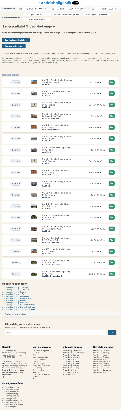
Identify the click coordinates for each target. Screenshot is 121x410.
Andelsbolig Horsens (71, 364)
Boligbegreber (38, 370)
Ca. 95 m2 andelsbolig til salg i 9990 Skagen (56, 137)
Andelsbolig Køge (100, 355)
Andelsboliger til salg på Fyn (13, 294)
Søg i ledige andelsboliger (16, 40)
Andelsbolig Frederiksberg (73, 353)
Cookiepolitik (38, 361)
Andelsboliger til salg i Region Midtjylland (18, 305)
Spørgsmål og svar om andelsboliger (41, 367)
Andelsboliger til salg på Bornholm (15, 290)
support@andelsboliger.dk (12, 355)
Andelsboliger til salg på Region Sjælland (18, 309)
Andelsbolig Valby (100, 372)
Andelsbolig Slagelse (101, 368)
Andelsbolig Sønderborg (102, 370)
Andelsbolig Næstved (71, 357)
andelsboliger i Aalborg (31, 60)
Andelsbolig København (72, 351)
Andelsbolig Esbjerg (71, 368)
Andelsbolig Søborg (10, 394)
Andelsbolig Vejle (100, 359)
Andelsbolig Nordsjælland (12, 404)
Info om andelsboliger (41, 374)
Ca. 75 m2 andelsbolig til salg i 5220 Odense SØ (56, 239)
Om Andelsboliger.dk (41, 351)
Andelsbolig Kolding (101, 353)
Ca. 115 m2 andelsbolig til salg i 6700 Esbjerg (56, 126)
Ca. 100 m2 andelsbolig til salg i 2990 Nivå (57, 272)
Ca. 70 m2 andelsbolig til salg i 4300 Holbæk (56, 216)
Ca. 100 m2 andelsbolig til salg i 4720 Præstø (57, 250)
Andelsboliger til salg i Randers (14, 303)
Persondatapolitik (39, 359)
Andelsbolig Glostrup (101, 351)
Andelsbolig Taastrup (10, 396)
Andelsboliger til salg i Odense (14, 301)
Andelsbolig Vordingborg (12, 400)
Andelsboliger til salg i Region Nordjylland (18, 307)
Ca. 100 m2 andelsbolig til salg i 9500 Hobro (57, 92)
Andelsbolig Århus (70, 359)
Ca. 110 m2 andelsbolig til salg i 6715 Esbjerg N (56, 205)
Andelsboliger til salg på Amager (15, 288)
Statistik (36, 372)
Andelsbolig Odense (71, 355)
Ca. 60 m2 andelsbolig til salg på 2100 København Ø (57, 81)
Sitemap (36, 376)
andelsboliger (102, 53)
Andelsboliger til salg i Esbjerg (14, 292)
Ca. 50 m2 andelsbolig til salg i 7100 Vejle (56, 182)
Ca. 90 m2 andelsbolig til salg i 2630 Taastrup (56, 103)
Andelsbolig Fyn (69, 370)
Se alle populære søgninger (15, 314)
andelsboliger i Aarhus (100, 58)
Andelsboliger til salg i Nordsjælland (16, 298)
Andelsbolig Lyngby (101, 364)
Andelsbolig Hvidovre (101, 361)
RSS (34, 379)
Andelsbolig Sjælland (10, 406)
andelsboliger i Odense (11, 60)
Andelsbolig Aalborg (71, 366)
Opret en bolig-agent (14, 46)
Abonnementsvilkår (40, 357)
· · (31, 9)
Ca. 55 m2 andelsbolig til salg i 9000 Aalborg (56, 194)
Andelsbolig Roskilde (71, 372)
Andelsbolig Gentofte (10, 402)
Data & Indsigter (39, 364)
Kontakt (36, 353)
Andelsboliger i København (80, 58)
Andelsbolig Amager (71, 361)
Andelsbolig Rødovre (101, 366)
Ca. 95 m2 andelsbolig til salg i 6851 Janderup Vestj (56, 115)
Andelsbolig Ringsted (10, 391)
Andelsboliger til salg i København (15, 296)
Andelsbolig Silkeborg (101, 357)
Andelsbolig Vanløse (10, 398)
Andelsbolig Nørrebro (10, 389)
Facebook (3, 376)
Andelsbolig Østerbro (10, 387)
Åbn (111, 82)
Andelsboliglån (69, 374)
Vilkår (35, 355)
